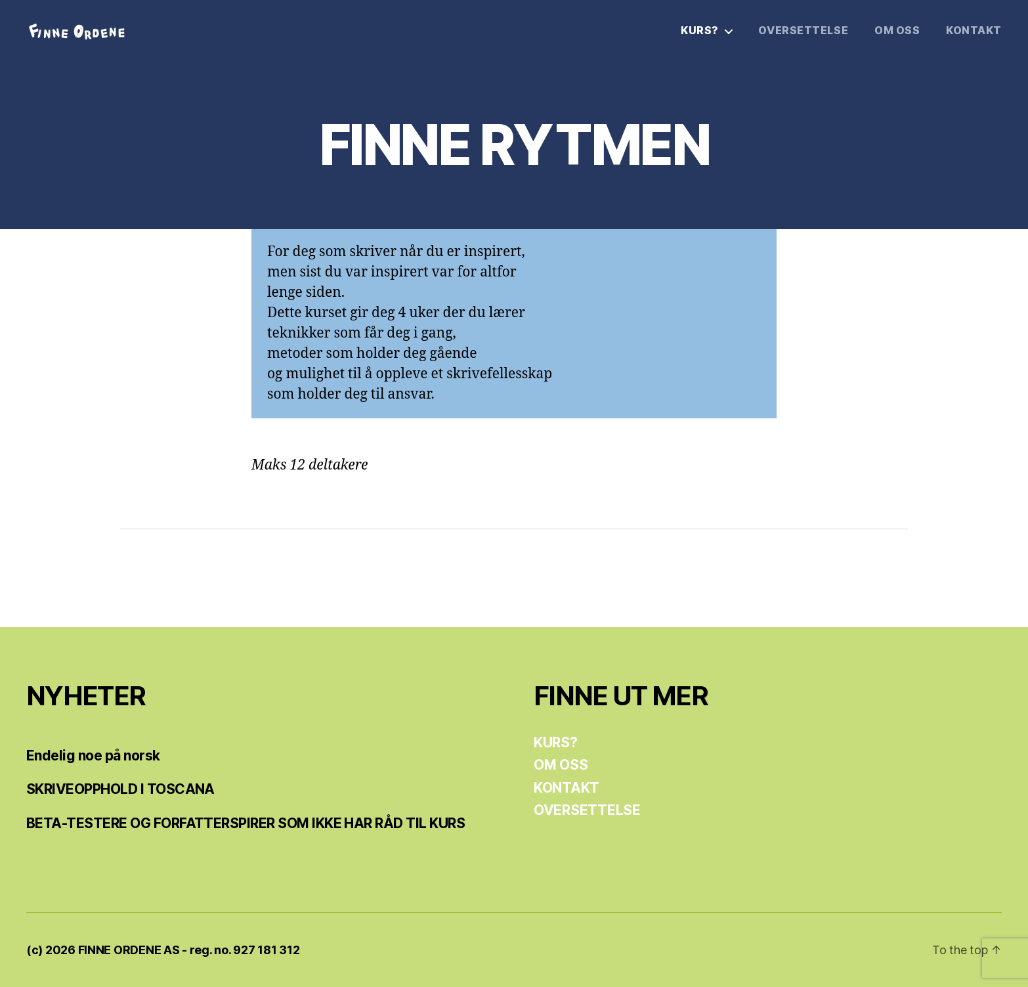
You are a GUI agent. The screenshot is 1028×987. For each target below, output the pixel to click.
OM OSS (897, 30)
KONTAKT (974, 30)
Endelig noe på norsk (93, 755)
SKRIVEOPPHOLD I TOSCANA (120, 789)
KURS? (700, 30)
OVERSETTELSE (803, 30)
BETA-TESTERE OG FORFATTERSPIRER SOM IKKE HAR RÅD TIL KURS (245, 823)
